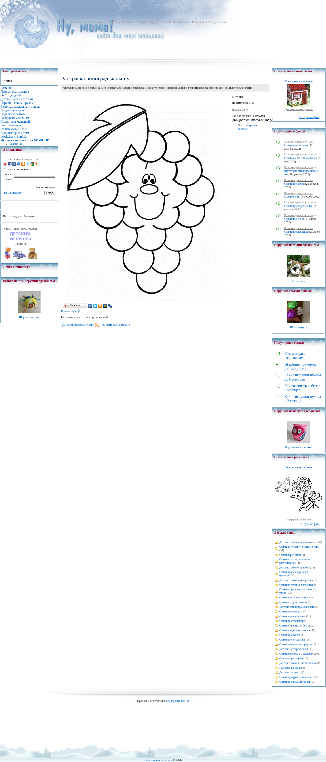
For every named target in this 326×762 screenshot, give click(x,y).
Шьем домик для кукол (298, 81)
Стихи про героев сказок (294, 597)
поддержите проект (177, 701)
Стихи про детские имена (294, 630)
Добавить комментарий (80, 324)
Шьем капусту (298, 327)
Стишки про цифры (291, 658)
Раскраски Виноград (175, 22)
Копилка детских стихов (298, 141)
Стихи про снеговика (296, 145)
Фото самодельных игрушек (87, 22)
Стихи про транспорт (292, 621)
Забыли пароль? (13, 192)
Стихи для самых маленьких (296, 653)
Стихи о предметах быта (294, 625)
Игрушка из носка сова (298, 447)
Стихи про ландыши (296, 231)
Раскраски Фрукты (148, 22)
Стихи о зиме (292, 196)
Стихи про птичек (290, 611)
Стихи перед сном (290, 555)
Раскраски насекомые (298, 519)
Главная (61, 22)
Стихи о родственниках (293, 602)
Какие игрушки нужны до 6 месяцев (303, 377)
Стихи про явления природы (296, 644)
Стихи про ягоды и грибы (294, 681)
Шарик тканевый (29, 317)
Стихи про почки (294, 183)
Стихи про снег (293, 218)
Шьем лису (298, 281)
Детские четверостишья (293, 649)
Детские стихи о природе (294, 567)
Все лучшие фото (309, 117)
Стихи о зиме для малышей (300, 158)
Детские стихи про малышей (296, 606)
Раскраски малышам (120, 22)
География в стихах (291, 667)
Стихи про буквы (289, 635)
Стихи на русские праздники (296, 584)
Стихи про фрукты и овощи (295, 677)
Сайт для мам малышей (158, 760)
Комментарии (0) (71, 311)
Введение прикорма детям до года (300, 366)
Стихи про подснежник (298, 206)
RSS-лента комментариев (115, 324)
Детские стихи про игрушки (296, 580)
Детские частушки (290, 672)
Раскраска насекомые (298, 467)
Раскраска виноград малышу (209, 22)
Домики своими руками (299, 109)
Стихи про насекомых (292, 616)
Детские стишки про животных (298, 542)
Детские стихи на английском (297, 663)
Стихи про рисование (292, 639)
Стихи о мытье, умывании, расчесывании (295, 561)
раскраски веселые (247, 127)
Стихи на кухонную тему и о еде (298, 546)
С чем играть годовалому (295, 356)
